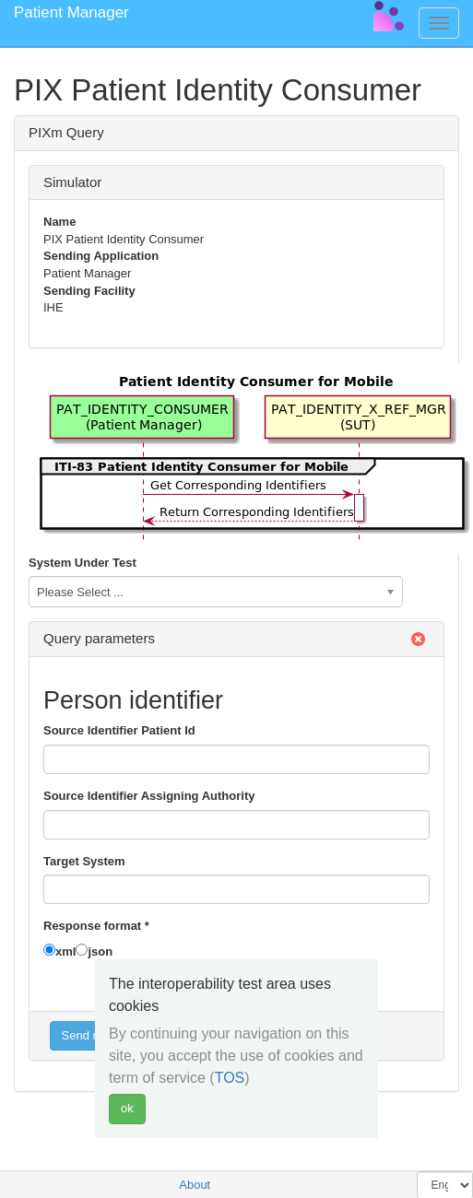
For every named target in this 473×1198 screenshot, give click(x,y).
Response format (96, 926)
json (100, 951)
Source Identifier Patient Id (119, 730)
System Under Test (82, 563)
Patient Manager (71, 12)
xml (65, 951)
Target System (84, 861)
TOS (230, 1078)
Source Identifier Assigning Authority (148, 796)
